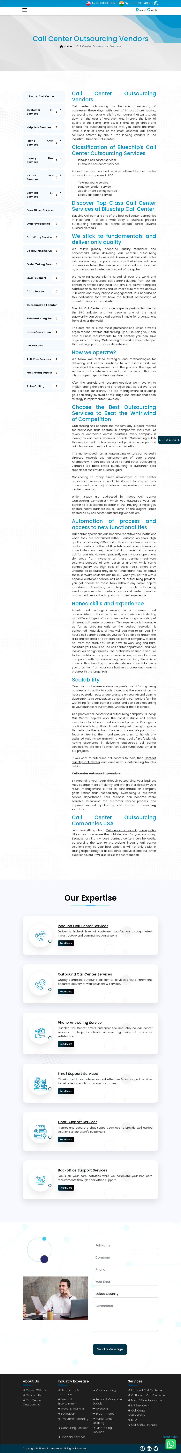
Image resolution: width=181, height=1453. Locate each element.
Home (66, 46)
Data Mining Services (44, 251)
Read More (66, 943)
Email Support (44, 278)
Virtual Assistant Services (44, 177)
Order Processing (44, 224)
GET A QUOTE (169, 440)
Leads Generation (44, 332)
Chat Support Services (77, 1121)
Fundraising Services (102, 1430)
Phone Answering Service (80, 1022)
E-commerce (104, 1414)
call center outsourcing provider (132, 579)
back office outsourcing (109, 466)
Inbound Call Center (40, 96)
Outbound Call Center (42, 305)
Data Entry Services (44, 237)
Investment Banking (73, 1419)
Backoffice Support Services (82, 1170)
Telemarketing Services (44, 318)
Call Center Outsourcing (32, 1402)
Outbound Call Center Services (85, 974)
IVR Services (35, 345)
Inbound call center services (97, 160)
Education (66, 1414)
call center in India (142, 1425)
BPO (132, 1420)
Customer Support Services (44, 112)
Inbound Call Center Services (83, 925)
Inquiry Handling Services (44, 160)
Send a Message (110, 1349)
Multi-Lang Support (44, 373)
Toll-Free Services (44, 359)
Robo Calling (44, 386)
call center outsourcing (137, 1413)
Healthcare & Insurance (68, 1392)
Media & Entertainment (67, 1401)
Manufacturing (104, 1390)
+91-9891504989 (135, 3)
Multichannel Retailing (103, 1421)
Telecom (100, 1409)
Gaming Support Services (44, 195)
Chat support (44, 291)
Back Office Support (143, 1400)
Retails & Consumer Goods (108, 1401)
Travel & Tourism (71, 1409)
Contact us (32, 1395)
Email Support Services (78, 1073)
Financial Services (72, 1437)
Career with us (34, 1390)
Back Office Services (40, 210)
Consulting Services (73, 1428)
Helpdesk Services (44, 127)
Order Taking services (44, 264)
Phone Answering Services (44, 143)
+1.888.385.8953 (101, 3)
